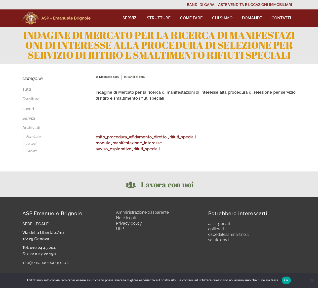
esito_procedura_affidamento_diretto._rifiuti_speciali (146, 137)
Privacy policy (129, 223)
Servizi (28, 118)
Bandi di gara (136, 77)
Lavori (28, 108)
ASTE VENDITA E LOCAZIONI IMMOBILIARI (255, 4)
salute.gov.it (219, 240)
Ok (286, 280)
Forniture (31, 99)
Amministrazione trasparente (142, 212)
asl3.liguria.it (219, 223)
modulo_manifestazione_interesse (129, 143)
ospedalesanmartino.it (228, 234)
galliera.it (216, 229)
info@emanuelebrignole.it (45, 262)
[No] (311, 280)
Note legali (126, 218)
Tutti (26, 89)
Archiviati (31, 127)
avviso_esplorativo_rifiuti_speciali (128, 149)
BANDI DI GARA (200, 4)
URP (120, 229)
